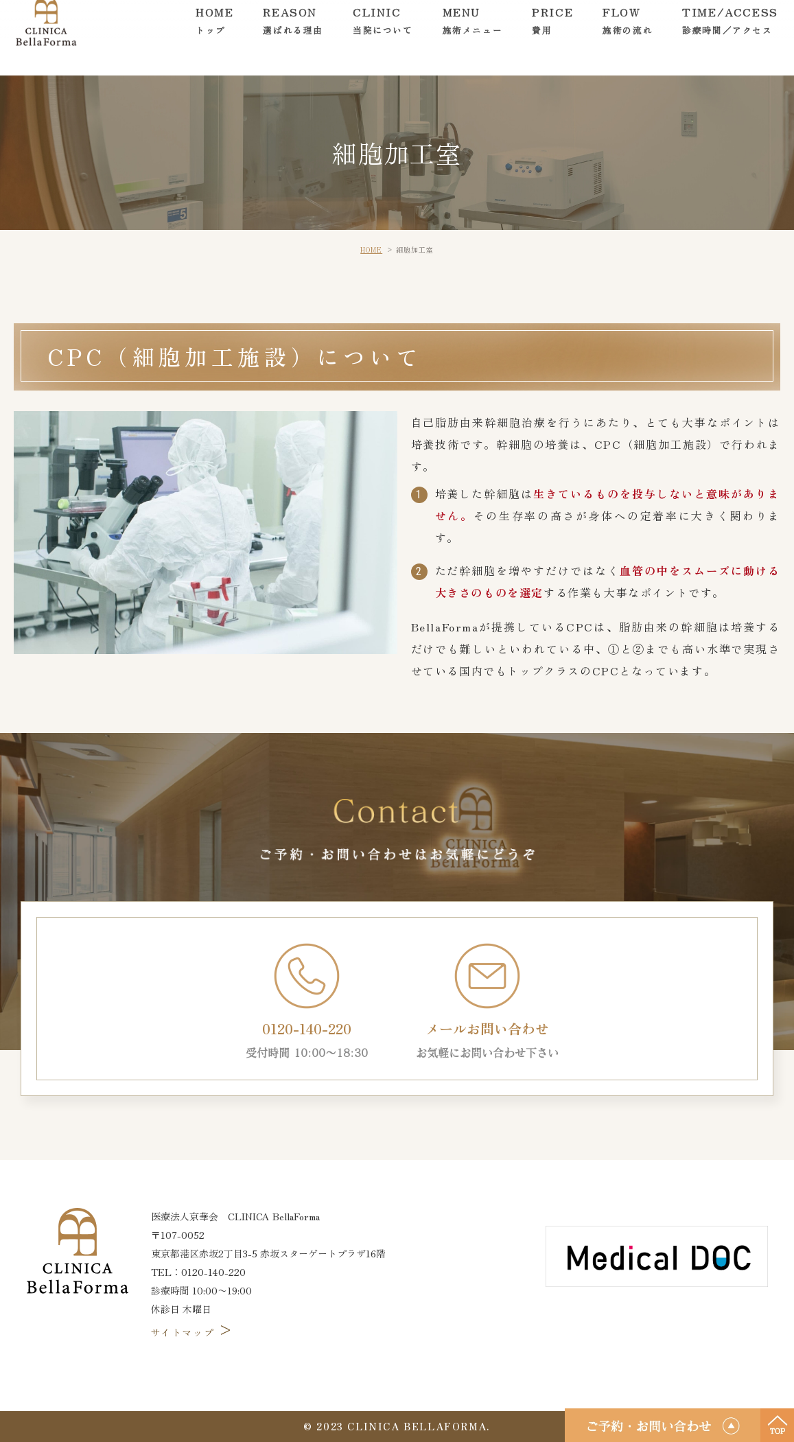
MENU (473, 37)
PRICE (552, 37)
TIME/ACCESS (730, 37)
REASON (293, 37)
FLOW (628, 37)
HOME (214, 37)
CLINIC (383, 37)
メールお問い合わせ (487, 1001)
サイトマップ (192, 1332)
